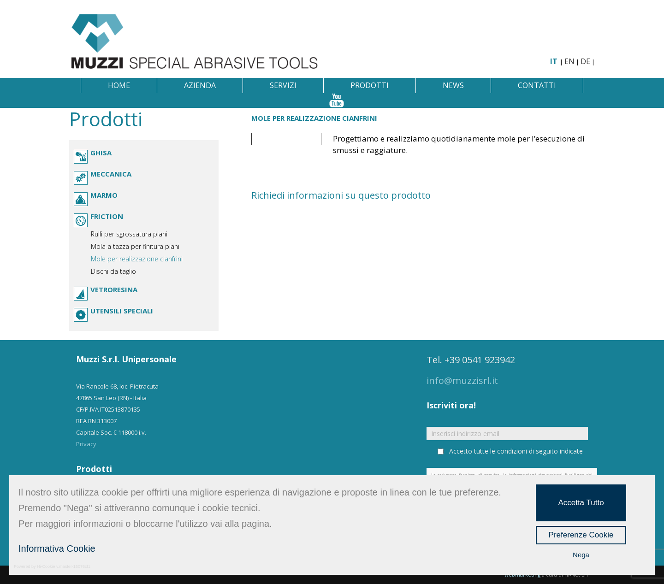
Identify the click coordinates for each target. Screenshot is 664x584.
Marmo (104, 195)
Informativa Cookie (56, 548)
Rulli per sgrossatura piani (129, 234)
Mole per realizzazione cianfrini (137, 258)
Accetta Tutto (581, 502)
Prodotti (369, 85)
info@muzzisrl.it (462, 380)
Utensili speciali (121, 310)
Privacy (86, 444)
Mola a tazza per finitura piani (135, 246)
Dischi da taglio (113, 271)
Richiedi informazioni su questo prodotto (341, 195)
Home (119, 85)
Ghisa (101, 152)
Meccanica (110, 173)
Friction (106, 216)
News (453, 85)
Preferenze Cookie (581, 535)
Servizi (283, 85)
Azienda (200, 85)
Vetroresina (113, 289)
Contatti (537, 85)
